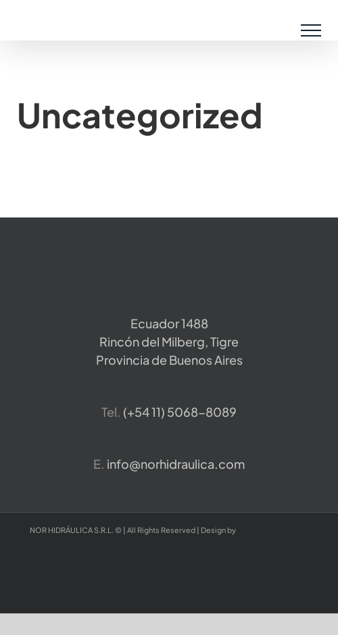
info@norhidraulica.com (176, 464)
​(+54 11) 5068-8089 (180, 412)
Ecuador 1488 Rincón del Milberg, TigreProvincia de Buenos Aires (169, 341)
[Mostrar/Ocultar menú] (311, 30)
